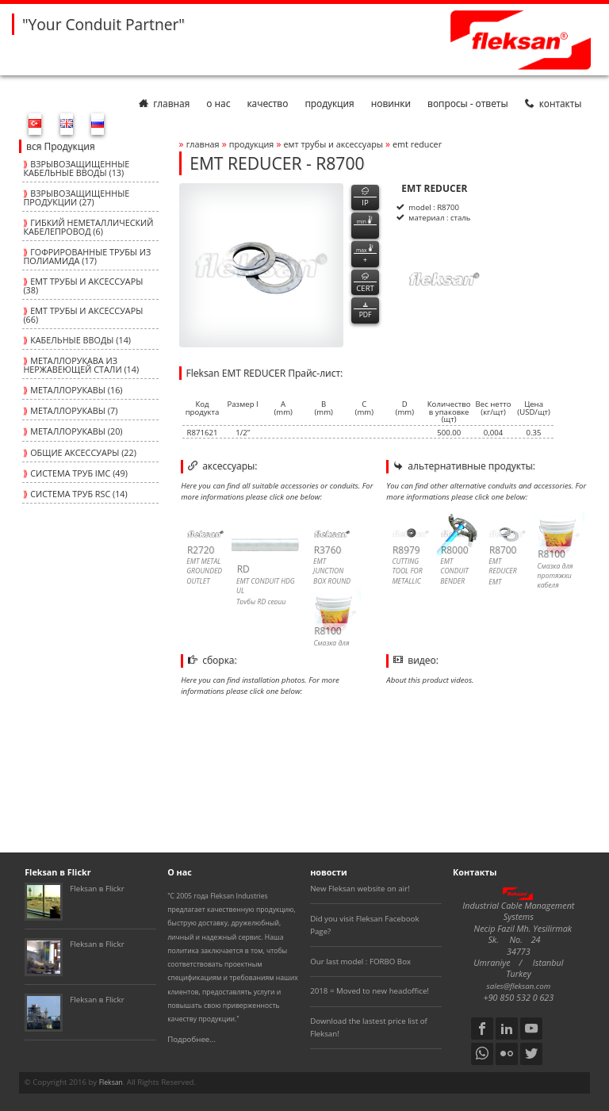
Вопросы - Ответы (467, 103)
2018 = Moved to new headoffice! (369, 991)
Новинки (391, 103)
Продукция (329, 103)
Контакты (553, 103)
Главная (164, 103)
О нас (218, 103)
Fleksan (111, 1082)
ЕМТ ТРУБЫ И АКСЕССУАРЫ (334, 144)
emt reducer (417, 144)
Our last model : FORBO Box (360, 961)
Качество (267, 103)
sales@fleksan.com (519, 986)
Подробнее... (191, 1039)
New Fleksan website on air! (360, 888)
